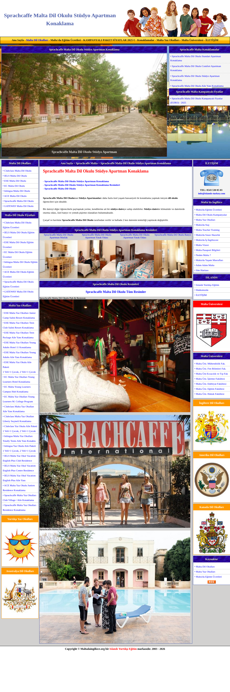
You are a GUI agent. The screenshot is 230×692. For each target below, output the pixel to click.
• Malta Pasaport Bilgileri (207, 250)
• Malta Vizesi (201, 245)
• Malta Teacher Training (207, 229)
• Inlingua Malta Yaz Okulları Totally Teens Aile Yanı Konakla (19, 438)
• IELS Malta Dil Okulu (15, 175)
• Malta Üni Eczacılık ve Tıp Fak (211, 373)
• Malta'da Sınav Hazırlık (207, 234)
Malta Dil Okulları (37, 40)
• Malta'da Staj (201, 224)
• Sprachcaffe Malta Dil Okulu (18, 201)
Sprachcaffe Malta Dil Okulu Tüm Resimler (116, 292)
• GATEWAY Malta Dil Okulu (18, 206)
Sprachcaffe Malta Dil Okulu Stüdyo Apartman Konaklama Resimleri (82, 184)
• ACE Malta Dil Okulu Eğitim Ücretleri (18, 274)
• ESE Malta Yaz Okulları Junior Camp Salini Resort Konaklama (19, 315)
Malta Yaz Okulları (168, 40)
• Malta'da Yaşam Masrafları (208, 260)
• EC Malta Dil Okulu (14, 185)
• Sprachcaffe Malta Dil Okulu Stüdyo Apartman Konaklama (194, 78)
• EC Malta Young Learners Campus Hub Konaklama (17, 389)
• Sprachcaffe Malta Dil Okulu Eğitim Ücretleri (18, 284)
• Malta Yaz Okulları (204, 219)
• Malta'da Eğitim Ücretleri (208, 209)
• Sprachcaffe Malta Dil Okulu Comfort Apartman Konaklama (195, 68)
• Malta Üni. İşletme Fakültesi (209, 378)
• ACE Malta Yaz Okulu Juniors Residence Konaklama (19, 488)
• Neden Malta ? (202, 255)
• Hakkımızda (201, 290)
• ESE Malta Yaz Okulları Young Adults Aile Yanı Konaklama (19, 355)
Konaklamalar (145, 40)
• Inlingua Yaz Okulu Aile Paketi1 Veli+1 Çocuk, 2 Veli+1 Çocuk (19, 448)
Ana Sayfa (18, 40)
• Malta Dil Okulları (204, 566)
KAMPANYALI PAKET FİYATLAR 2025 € (109, 40)
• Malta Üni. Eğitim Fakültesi (209, 388)
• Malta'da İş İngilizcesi (206, 240)
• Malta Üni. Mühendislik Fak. (209, 363)
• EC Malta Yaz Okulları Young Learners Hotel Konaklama (19, 379)
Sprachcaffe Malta (87, 163)
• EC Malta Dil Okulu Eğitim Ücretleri (17, 254)
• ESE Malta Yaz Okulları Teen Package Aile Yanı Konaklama (18, 335)
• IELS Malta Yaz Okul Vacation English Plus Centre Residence (19, 468)
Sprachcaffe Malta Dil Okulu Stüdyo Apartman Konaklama (76, 181)
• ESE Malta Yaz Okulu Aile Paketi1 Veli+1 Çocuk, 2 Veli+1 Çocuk (19, 367)
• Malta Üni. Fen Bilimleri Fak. (210, 368)
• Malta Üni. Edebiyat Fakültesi (210, 383)
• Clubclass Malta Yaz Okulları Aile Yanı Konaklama (18, 409)
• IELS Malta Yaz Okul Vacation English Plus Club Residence (19, 458)
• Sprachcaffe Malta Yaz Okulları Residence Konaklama (19, 507)
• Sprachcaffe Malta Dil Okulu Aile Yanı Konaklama (197, 85)
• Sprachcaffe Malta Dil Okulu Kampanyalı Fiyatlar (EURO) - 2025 (196, 100)
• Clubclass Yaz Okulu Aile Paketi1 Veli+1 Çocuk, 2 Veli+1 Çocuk (20, 428)
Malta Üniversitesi (192, 40)
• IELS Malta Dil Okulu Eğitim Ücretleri (18, 235)
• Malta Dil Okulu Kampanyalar (210, 214)
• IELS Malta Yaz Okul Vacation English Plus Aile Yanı (19, 478)
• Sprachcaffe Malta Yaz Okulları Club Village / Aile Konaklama (19, 497)
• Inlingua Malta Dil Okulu (16, 190)
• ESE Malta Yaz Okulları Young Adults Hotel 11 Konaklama (19, 345)
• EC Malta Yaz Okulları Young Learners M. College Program (19, 399)
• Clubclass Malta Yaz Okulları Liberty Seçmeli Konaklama (18, 418)
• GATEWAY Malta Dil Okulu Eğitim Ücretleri (18, 294)
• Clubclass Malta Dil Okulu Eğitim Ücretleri (17, 225)
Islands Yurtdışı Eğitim (123, 648)
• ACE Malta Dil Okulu (14, 196)
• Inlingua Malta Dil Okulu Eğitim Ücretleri (20, 264)
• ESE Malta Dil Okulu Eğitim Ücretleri (18, 244)
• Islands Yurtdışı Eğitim (206, 284)
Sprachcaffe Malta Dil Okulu (60, 188)
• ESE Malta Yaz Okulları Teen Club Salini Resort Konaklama (18, 325)
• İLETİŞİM (200, 295)
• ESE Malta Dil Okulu (14, 180)
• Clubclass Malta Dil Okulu (17, 170)
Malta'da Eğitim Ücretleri (65, 40)
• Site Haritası (201, 270)
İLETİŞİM (211, 40)
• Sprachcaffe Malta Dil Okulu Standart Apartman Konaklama (195, 58)
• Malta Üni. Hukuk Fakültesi (209, 393)
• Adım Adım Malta (204, 265)
